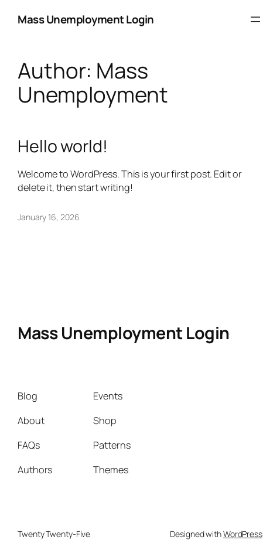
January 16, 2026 (48, 217)
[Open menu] (255, 19)
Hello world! (63, 146)
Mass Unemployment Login (86, 19)
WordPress (242, 533)
